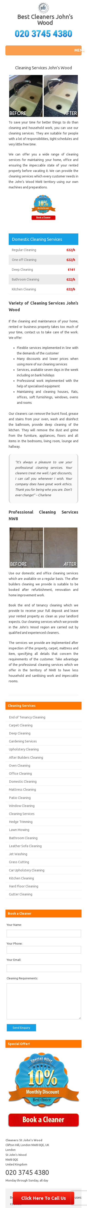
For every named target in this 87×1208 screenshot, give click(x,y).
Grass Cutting (19, 862)
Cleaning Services (22, 814)
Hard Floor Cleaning (23, 886)
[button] (76, 50)
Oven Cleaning (19, 765)
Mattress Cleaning (22, 789)
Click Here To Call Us (43, 1198)
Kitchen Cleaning (21, 878)
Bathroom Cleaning (23, 838)
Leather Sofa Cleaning (25, 846)
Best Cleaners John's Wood (45, 20)
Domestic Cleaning (23, 781)
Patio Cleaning (20, 798)
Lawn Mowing (19, 830)
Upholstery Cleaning (24, 749)
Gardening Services (23, 741)
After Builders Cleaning (26, 757)
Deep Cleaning (19, 733)
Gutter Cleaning (20, 894)
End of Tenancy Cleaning (27, 717)
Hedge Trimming (21, 822)
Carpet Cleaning (21, 725)
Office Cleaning (20, 773)
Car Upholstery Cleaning (26, 870)
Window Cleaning (22, 806)
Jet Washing (18, 854)
